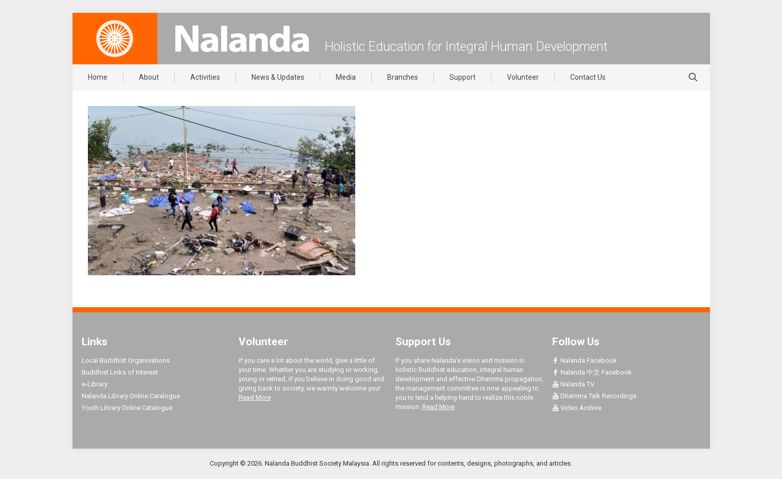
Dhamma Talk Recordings (594, 396)
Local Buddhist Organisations (126, 360)
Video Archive (577, 408)
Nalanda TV (573, 384)
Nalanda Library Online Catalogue (131, 396)
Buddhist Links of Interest (120, 372)
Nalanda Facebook (584, 360)
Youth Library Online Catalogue (127, 408)
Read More (255, 397)
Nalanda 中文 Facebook (592, 372)
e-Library (94, 384)
